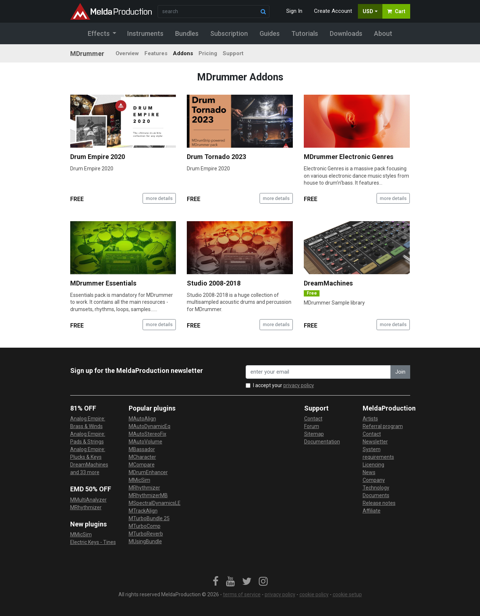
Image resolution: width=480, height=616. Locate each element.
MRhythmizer (86, 507)
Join (400, 372)
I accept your (283, 385)
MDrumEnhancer (148, 472)
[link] (215, 581)
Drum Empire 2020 (97, 156)
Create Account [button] (333, 11)
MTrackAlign (143, 511)
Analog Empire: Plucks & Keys (87, 453)
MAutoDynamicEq (149, 426)
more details (159, 198)
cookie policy (314, 594)
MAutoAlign (142, 419)
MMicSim (81, 534)
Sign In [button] (294, 11)
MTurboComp (144, 526)
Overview (127, 53)
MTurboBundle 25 (149, 518)
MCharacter (142, 457)
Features (155, 53)
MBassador (142, 449)
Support (233, 53)
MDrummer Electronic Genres (348, 156)
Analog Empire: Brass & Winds (87, 422)
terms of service (242, 594)
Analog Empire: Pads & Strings (87, 438)
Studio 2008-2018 (214, 283)
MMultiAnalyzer (88, 500)
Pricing (208, 53)
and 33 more (84, 472)
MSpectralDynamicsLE (155, 503)
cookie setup (347, 594)
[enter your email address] (318, 372)
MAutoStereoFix (147, 434)
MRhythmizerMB (148, 495)
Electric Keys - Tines (93, 542)
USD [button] (368, 11)
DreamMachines (328, 283)
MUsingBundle (145, 541)
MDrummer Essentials (103, 283)
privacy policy (298, 385)
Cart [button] (396, 11)
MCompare (142, 465)
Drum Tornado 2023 (216, 156)
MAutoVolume (145, 442)
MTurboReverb (146, 534)
